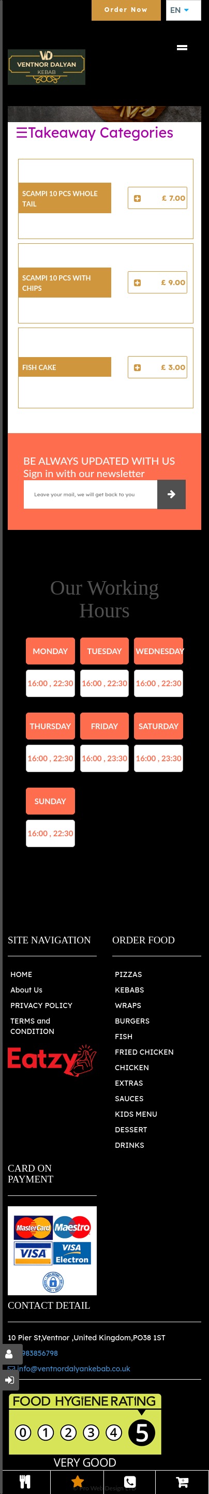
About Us (26, 990)
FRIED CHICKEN (144, 1052)
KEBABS (129, 990)
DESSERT (131, 1129)
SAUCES (129, 1098)
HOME (21, 974)
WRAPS (128, 1005)
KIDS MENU (136, 1114)
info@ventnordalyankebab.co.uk (69, 1368)
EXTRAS (129, 1083)
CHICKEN (132, 1067)
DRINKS (129, 1145)
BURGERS (132, 1021)
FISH (124, 1036)
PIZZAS (128, 974)
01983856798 (33, 1353)
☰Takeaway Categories (94, 132)
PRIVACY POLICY (41, 1005)
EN (179, 10)
